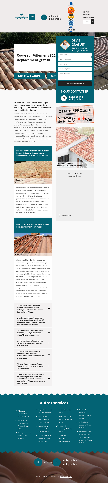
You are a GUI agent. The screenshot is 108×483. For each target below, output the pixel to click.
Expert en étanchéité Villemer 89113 (64, 438)
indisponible (55, 16)
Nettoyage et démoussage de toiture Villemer (44, 419)
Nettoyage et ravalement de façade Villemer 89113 (23, 425)
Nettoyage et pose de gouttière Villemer (24, 435)
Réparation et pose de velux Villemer (45, 411)
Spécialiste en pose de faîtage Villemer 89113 (44, 429)
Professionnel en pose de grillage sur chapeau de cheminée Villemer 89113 (86, 437)
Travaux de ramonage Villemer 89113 (65, 429)
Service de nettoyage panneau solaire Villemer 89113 (85, 414)
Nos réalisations (29, 76)
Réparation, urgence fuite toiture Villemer (24, 414)
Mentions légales (66, 477)
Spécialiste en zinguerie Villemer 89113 (85, 425)
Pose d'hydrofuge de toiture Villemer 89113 (65, 419)
